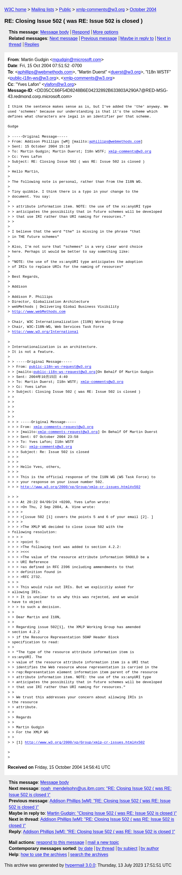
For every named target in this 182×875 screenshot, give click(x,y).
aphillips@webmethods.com (45, 72)
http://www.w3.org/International (45, 331)
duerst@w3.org (126, 72)
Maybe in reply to (137, 38)
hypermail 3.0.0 (80, 865)
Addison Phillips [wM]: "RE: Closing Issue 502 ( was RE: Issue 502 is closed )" (99, 831)
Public (65, 9)
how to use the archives (44, 854)
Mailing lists (42, 9)
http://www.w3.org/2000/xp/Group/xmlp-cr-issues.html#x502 (81, 487)
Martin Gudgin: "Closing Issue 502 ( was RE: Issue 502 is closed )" (112, 813)
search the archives (89, 854)
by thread (105, 848)
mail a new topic (103, 842)
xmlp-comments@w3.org (100, 9)
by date (85, 848)
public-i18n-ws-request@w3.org (60, 366)
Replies (31, 44)
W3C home (15, 9)
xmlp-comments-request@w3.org (63, 427)
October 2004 (143, 9)
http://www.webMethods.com (39, 311)
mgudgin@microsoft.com (76, 59)
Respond (81, 32)
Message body (54, 32)
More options (106, 32)
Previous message (99, 38)
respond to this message (60, 842)
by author (150, 848)
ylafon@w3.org (59, 84)
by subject (127, 848)
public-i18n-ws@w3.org (33, 78)
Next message (64, 38)
